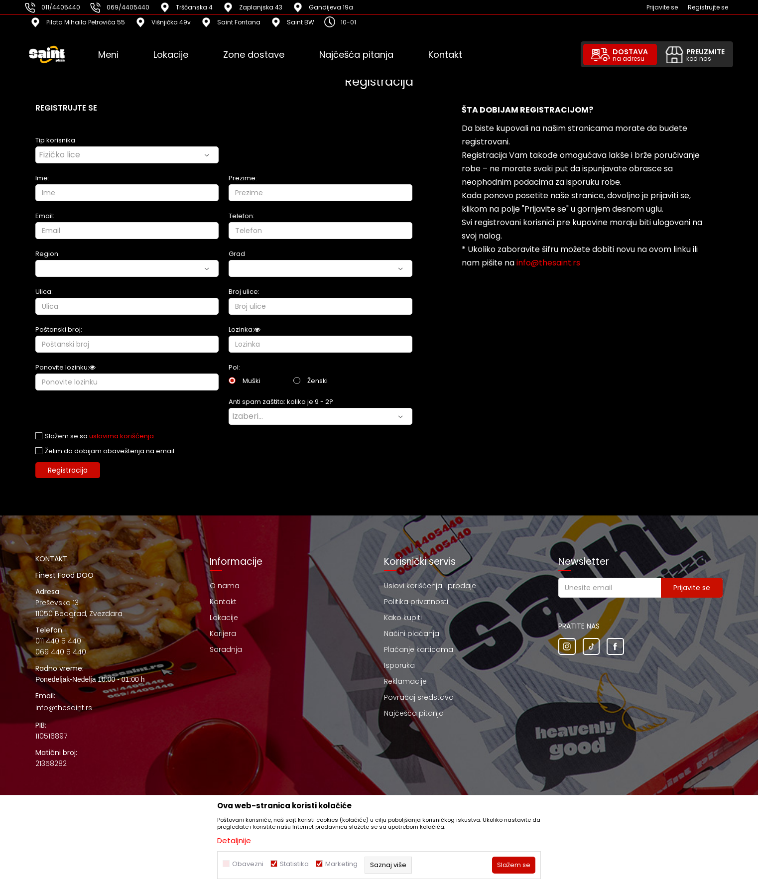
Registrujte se (708, 7)
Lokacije (224, 618)
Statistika (294, 864)
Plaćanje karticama (418, 649)
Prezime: (243, 178)
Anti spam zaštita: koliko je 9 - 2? (281, 401)
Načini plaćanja (411, 633)
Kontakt (223, 602)
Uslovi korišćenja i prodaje (430, 586)
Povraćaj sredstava (419, 697)
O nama (225, 586)
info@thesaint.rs (548, 262)
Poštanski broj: (58, 329)
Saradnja (226, 649)
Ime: (42, 178)
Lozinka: (244, 329)
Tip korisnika (55, 140)
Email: (44, 216)
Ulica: (44, 291)
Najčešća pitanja (414, 713)
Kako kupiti (403, 618)
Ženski (317, 380)
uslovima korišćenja (121, 436)
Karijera (223, 633)
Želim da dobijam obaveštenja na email (109, 451)
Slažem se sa (99, 436)
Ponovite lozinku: (65, 367)
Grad (237, 253)
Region (46, 253)
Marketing (341, 864)
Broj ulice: (244, 291)
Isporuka (399, 665)
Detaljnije (234, 840)
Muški (251, 380)
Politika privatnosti (416, 602)
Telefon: (241, 216)
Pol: (234, 367)
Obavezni (247, 864)
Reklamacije (405, 681)
